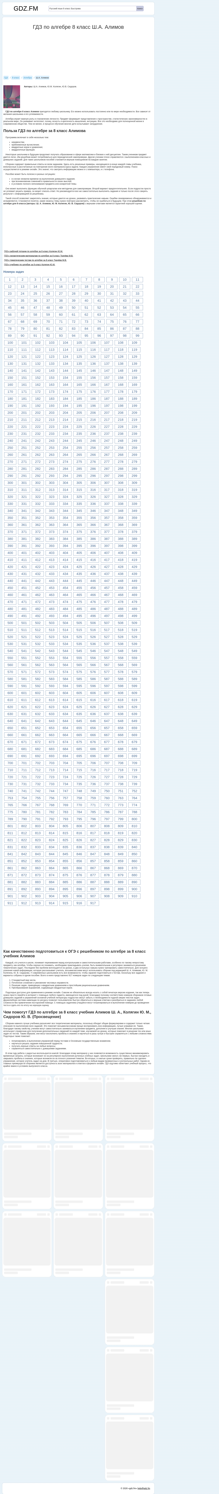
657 (107, 728)
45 (10, 307)
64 (112, 314)
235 (79, 434)
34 (10, 300)
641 (24, 721)
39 (73, 300)
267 (107, 455)
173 (51, 392)
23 (10, 293)
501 (24, 623)
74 (99, 322)
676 (93, 742)
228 (120, 427)
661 (24, 735)
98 (125, 336)
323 (51, 497)
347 (107, 511)
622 (38, 707)
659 (134, 728)
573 (51, 672)
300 (10, 483)
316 (93, 490)
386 (93, 539)
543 (51, 651)
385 (79, 539)
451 (24, 588)
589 (134, 679)
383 (51, 539)
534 (65, 644)
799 (120, 819)
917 (93, 903)
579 (134, 672)
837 (93, 847)
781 (38, 812)
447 (107, 581)
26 (48, 293)
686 (93, 749)
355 (79, 518)
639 (134, 714)
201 (24, 413)
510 (10, 630)
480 (10, 609)
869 (120, 868)
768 (51, 805)
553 (51, 658)
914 (51, 903)
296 (93, 476)
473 (51, 602)
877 (93, 875)
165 (79, 385)
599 (134, 686)
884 (51, 882)
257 (107, 448)
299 (134, 476)
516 (93, 630)
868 (107, 868)
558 (120, 658)
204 (65, 413)
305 (79, 483)
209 (134, 413)
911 (10, 903)
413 (51, 560)
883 (38, 882)
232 (38, 434)
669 (134, 735)
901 (10, 896)
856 (79, 861)
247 (107, 441)
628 (120, 707)
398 (120, 546)
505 (79, 623)
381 (24, 539)
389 (134, 539)
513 (51, 630)
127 (107, 357)
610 (10, 700)
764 (134, 798)
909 (120, 896)
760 (107, 798)
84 (86, 329)
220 (10, 427)
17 (73, 286)
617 (107, 700)
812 (24, 833)
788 (134, 812)
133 (51, 364)
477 (107, 602)
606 (93, 693)
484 (65, 609)
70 (48, 322)
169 (134, 385)
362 (38, 525)
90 (22, 336)
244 (65, 441)
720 (10, 777)
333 (51, 504)
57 (22, 314)
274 (65, 462)
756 (51, 798)
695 (79, 756)
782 (51, 812)
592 (38, 686)
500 (10, 623)
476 (93, 602)
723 (51, 777)
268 (120, 455)
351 (24, 518)
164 (65, 385)
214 (65, 420)
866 (79, 868)
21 (125, 286)
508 (120, 623)
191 (24, 406)
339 (134, 504)
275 (79, 462)
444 (65, 581)
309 (134, 483)
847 (93, 854)
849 (120, 854)
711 (24, 770)
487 (107, 609)
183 (51, 399)
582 (38, 679)
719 (134, 770)
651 (24, 728)
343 (51, 511)
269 (134, 455)
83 (73, 329)
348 (120, 511)
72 (73, 322)
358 (120, 518)
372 (38, 532)
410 (10, 560)
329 (134, 497)
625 (79, 707)
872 (24, 875)
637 (107, 714)
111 (24, 350)
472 (38, 602)
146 (93, 371)
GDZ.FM (26, 8)
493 (51, 616)
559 (134, 658)
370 (10, 532)
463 (51, 595)
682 (38, 749)
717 (107, 770)
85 (99, 329)
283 (51, 469)
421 (24, 567)
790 (24, 819)
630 (10, 714)
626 (93, 707)
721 (24, 777)
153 (51, 378)
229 (134, 427)
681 (24, 749)
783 (65, 812)
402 (38, 553)
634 (65, 714)
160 (10, 385)
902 (24, 896)
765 (10, 805)
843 (38, 854)
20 (112, 286)
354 (65, 518)
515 (79, 630)
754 (24, 798)
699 (134, 756)
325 (79, 497)
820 (134, 833)
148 (120, 371)
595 (79, 686)
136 (93, 364)
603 (51, 693)
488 (120, 609)
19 (99, 286)
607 (107, 693)
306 (93, 483)
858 (107, 861)
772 (107, 805)
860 (134, 861)
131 (24, 364)
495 (79, 616)
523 (51, 637)
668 (120, 735)
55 (137, 307)
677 (107, 742)
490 (10, 616)
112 (38, 350)
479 (134, 602)
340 (10, 511)
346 (93, 511)
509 (134, 623)
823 (38, 840)
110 (10, 350)
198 (120, 406)
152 (38, 378)
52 (99, 307)
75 (112, 322)
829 (120, 840)
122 (38, 357)
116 (93, 350)
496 (93, 616)
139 (134, 364)
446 (93, 581)
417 (107, 560)
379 (134, 532)
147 (107, 371)
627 (107, 707)
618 (120, 700)
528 (120, 637)
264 (65, 455)
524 (65, 637)
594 (65, 686)
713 (51, 770)
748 (79, 791)
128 (120, 357)
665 (79, 735)
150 (10, 378)
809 (120, 826)
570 (10, 672)
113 (51, 350)
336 (93, 504)
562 (38, 665)
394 (65, 546)
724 (65, 777)
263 (51, 455)
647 (107, 721)
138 (120, 364)
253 (51, 448)
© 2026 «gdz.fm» (129, 1488)
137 (107, 364)
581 (24, 679)
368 (120, 525)
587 (107, 679)
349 (134, 511)
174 (65, 392)
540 (10, 651)
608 (120, 693)
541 (24, 651)
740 (10, 791)
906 (79, 896)
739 (134, 784)
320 (10, 497)
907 (93, 896)
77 (137, 322)
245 (79, 441)
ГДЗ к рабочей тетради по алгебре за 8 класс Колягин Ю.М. (33, 251)
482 (38, 609)
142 (38, 371)
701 (24, 763)
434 (65, 574)
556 (93, 658)
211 (24, 420)
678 (120, 742)
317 (107, 490)
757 (65, 798)
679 (134, 742)
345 (79, 511)
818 (107, 833)
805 (65, 826)
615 (79, 700)
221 (24, 427)
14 (35, 286)
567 (107, 665)
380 (10, 539)
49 (61, 307)
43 (125, 300)
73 (86, 322)
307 (107, 483)
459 (134, 588)
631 (24, 714)
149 (134, 371)
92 (48, 336)
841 (10, 854)
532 (38, 644)
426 (93, 567)
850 (134, 854)
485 (79, 609)
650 (10, 728)
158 (120, 378)
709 (134, 763)
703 (51, 763)
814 (51, 833)
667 (107, 735)
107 (107, 343)
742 (38, 791)
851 (10, 861)
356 (93, 518)
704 (65, 763)
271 (24, 462)
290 (10, 476)
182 (38, 399)
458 (120, 588)
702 (38, 763)
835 (65, 847)
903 (38, 896)
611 (24, 700)
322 (38, 497)
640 (10, 721)
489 (134, 609)
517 (107, 630)
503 (51, 623)
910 (134, 896)
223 (51, 427)
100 (10, 343)
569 (134, 665)
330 (10, 504)
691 (24, 756)
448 (120, 581)
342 (38, 511)
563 (51, 665)
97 (112, 336)
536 (93, 644)
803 (38, 826)
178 (120, 392)
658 (120, 728)
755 (38, 798)
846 (79, 854)
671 (24, 742)
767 (38, 805)
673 (51, 742)
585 (79, 679)
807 (93, 826)
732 (38, 784)
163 (51, 385)
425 (79, 567)
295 (79, 476)
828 (107, 840)
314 (65, 490)
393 (51, 546)
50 (73, 307)
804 (51, 826)
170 (10, 392)
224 (65, 427)
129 (134, 357)
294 (65, 476)
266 (93, 455)
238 (120, 434)
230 (10, 434)
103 (51, 343)
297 (107, 476)
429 (134, 567)
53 (112, 307)
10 (125, 279)
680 (10, 749)
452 (38, 588)
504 (65, 623)
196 (93, 406)
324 (65, 497)
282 (38, 469)
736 (93, 784)
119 (134, 350)
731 (24, 784)
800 (134, 819)
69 (35, 322)
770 (79, 805)
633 (51, 714)
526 (93, 637)
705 (79, 763)
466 (93, 595)
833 (38, 847)
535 (79, 644)
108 (120, 343)
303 (51, 483)
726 (93, 777)
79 (22, 329)
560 (10, 665)
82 (61, 329)
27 (61, 293)
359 (134, 518)
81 (48, 329)
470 (10, 602)
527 (107, 637)
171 (24, 392)
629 (134, 707)
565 (79, 665)
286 (93, 469)
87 (125, 329)
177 (107, 392)
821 (10, 840)
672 (38, 742)
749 (93, 791)
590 (10, 686)
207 (107, 413)
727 (107, 777)
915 (65, 903)
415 (79, 560)
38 (61, 300)
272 (38, 462)
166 (93, 385)
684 (65, 749)
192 (38, 406)
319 (134, 490)
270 (10, 462)
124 (65, 357)
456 (93, 588)
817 (93, 833)
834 (51, 847)
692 (38, 756)
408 (120, 553)
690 (10, 756)
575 (79, 672)
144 (65, 371)
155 (79, 378)
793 (65, 819)
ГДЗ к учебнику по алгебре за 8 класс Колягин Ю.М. (29, 264)
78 (10, 329)
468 (120, 595)
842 (24, 854)
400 (10, 553)
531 (24, 644)
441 (24, 581)
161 (24, 385)
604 (65, 693)
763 (120, 798)
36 (35, 300)
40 (86, 300)
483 (51, 609)
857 (93, 861)
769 (65, 805)
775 (10, 812)
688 (120, 749)
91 (35, 336)
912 (24, 903)
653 (51, 728)
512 (38, 630)
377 (107, 532)
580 (10, 679)
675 (79, 742)
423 (51, 567)
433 (51, 574)
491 (24, 616)
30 (99, 293)
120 (10, 357)
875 (65, 875)
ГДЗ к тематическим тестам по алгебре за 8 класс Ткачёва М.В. (35, 260)
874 (51, 875)
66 (137, 314)
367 (107, 525)
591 (24, 686)
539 (134, 644)
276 (93, 462)
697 (107, 756)
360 (10, 525)
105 (79, 343)
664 (65, 735)
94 (73, 336)
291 (24, 476)
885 (65, 882)
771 (93, 805)
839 (120, 847)
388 (120, 539)
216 (93, 420)
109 (134, 343)
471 (24, 602)
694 (65, 756)
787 (120, 812)
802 (24, 826)
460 (10, 595)
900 (134, 889)
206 (93, 413)
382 (38, 539)
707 (107, 763)
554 (65, 658)
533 (51, 644)
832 (24, 847)
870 (134, 868)
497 (107, 616)
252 (38, 448)
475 (79, 602)
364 (65, 525)
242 (38, 441)
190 (10, 406)
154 (65, 378)
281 (24, 469)
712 (38, 770)
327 (107, 497)
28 (73, 293)
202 (38, 413)
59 (48, 314)
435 (79, 574)
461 (24, 595)
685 (79, 749)
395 (79, 546)
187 (107, 399)
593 (51, 686)
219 (134, 420)
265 (79, 455)
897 (93, 889)
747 (65, 791)
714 (65, 770)
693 (51, 756)
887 (93, 882)
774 (134, 805)
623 (51, 707)
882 (24, 882)
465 (79, 595)
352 (38, 518)
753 (10, 798)
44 (137, 300)
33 (137, 293)
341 (24, 511)
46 (22, 307)
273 (51, 462)
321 (24, 497)
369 (134, 525)
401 (24, 553)
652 (38, 728)
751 (120, 791)
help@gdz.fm (143, 1488)
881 (10, 882)
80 (35, 329)
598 (120, 686)
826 (79, 840)
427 (107, 567)
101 (24, 343)
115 (79, 350)
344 (65, 511)
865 (65, 868)
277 (107, 462)
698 (120, 756)
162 (38, 385)
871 (10, 875)
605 (79, 693)
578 (120, 672)
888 (107, 882)
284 (65, 469)
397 (107, 546)
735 (79, 784)
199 (134, 406)
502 (38, 623)
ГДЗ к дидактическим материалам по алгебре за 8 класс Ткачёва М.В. (38, 256)
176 (93, 392)
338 (120, 504)
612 (38, 700)
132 (38, 364)
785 (93, 812)
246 (93, 441)
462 (38, 595)
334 (65, 504)
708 (120, 763)
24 (22, 293)
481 (24, 609)
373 (51, 532)
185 (79, 399)
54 (125, 307)
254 (65, 448)
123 (51, 357)
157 (107, 378)
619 (134, 700)
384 (65, 539)
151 (24, 378)
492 (38, 616)
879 (120, 875)
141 (24, 371)
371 (24, 532)
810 (134, 826)
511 (24, 630)
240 (10, 441)
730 (10, 784)
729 (134, 777)
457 (107, 588)
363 (51, 525)
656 (93, 728)
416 (93, 560)
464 (65, 595)
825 (65, 840)
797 (107, 819)
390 (10, 546)
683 (51, 749)
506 (93, 623)
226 (93, 427)
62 (86, 314)
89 (10, 336)
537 (107, 644)
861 (10, 868)
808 (107, 826)
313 (51, 490)
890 (134, 882)
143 (51, 371)
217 (107, 420)
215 (79, 420)
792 (51, 819)
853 (38, 861)
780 (24, 812)
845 (65, 854)
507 (107, 623)
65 (125, 314)
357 (107, 518)
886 (79, 882)
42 (112, 300)
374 (65, 532)
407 (107, 553)
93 (61, 336)
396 (93, 546)
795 (79, 819)
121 (24, 357)
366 (93, 525)
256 (93, 448)
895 (65, 889)
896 (79, 889)
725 (79, 777)
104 (65, 343)
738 (120, 784)
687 (107, 749)
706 (93, 763)
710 (10, 770)
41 (99, 300)
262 (38, 455)
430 (10, 574)
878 (107, 875)
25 (35, 293)
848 (107, 854)
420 (10, 567)
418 (120, 560)
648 (120, 721)
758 (79, 798)
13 (22, 286)
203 (51, 413)
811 (10, 833)
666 (93, 735)
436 (93, 574)
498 (120, 616)
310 (10, 490)
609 (134, 693)
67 (10, 322)
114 (65, 350)
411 (24, 560)
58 (35, 314)
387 (107, 539)
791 (38, 819)
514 (65, 630)
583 (51, 679)
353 (51, 518)
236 (93, 434)
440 (10, 581)
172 (38, 392)
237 (107, 434)
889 (120, 882)
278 (120, 462)
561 (24, 665)
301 (24, 483)
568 (120, 665)
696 (93, 756)
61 (73, 314)
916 (79, 903)
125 (79, 357)
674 (65, 742)
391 (24, 546)
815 (65, 833)
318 (120, 490)
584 (65, 679)
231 (24, 434)
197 (107, 406)
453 (51, 588)
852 (24, 861)
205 (79, 413)
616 (93, 700)
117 (107, 350)
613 (51, 700)
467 (107, 595)
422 (38, 567)
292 (38, 476)
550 (10, 658)
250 (10, 448)
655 (79, 728)
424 (65, 567)
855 (65, 861)
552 (38, 658)
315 (79, 490)
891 (10, 889)
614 (65, 700)
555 (79, 658)
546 (93, 651)
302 (38, 483)
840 (134, 847)
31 (112, 293)
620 (10, 707)
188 (120, 399)
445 (79, 581)
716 (93, 770)
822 (24, 840)
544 (65, 651)
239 (134, 434)
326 (93, 497)
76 (125, 322)
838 (107, 847)
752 (134, 791)
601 (24, 693)
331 (24, 504)
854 (51, 861)
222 (38, 427)
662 (38, 735)
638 (120, 714)
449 (134, 581)
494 (65, 616)
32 (125, 293)
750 (107, 791)
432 (38, 574)
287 (107, 469)
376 (93, 532)
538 (120, 644)
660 (10, 735)
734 (65, 784)
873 (38, 875)
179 (134, 392)
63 (99, 314)
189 (134, 399)
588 (120, 679)
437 (107, 574)
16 (61, 286)
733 (51, 784)
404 (65, 553)
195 (79, 406)
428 (120, 567)
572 (38, 672)
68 (22, 322)
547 (107, 651)
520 (10, 637)
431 (24, 574)
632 (38, 714)
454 (65, 588)
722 (38, 777)
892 (24, 889)
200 (10, 413)
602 (38, 693)
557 (107, 658)
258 (120, 448)
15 (48, 286)
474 (65, 602)
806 (79, 826)
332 (38, 504)
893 (38, 889)
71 (61, 322)
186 (93, 399)
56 (10, 314)
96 (99, 336)
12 (10, 286)
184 (65, 399)
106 (93, 343)
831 (10, 847)
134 (65, 364)
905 (65, 896)
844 (51, 854)
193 (51, 406)
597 (107, 686)
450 (10, 588)
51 (86, 307)
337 (107, 504)
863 (38, 868)
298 (120, 476)
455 (79, 588)
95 (86, 336)
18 (86, 286)
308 (120, 483)
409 (134, 553)
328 (120, 497)
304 (65, 483)
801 (10, 826)
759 (93, 798)
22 (137, 286)
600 (10, 693)
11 (137, 279)
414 (65, 560)
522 (38, 637)
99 (137, 336)
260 (10, 455)
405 (79, 553)
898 (107, 889)
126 (93, 357)
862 (24, 868)
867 (93, 868)
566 (93, 665)
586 (93, 679)
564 (65, 665)
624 (65, 707)
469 (134, 595)
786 (107, 812)
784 (79, 812)
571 (24, 672)
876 (79, 875)
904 (51, 896)
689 (134, 749)
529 (134, 637)
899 (120, 889)
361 (24, 525)
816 (79, 833)
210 (10, 420)
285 (79, 469)
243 (51, 441)
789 (10, 819)
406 (93, 553)
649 (134, 721)
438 (120, 574)
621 (24, 707)
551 (24, 658)
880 (134, 875)
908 (107, 896)
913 (38, 903)
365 (79, 525)
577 (107, 672)
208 (120, 413)
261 (24, 455)
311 (24, 490)
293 (51, 476)
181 (24, 399)
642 (38, 721)
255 (79, 448)
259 (134, 448)
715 (79, 770)
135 (79, 364)
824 (51, 840)
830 (134, 840)
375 (79, 532)
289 (134, 469)
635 (79, 714)
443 (51, 581)
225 (79, 427)
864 (51, 868)
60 (61, 314)
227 (107, 427)
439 (134, 574)
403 (51, 553)
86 (112, 329)
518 (120, 630)
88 (137, 329)
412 (38, 560)
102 (38, 343)
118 (120, 350)
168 (120, 385)
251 (24, 448)
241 (24, 441)
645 (79, 721)
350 (10, 518)
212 (38, 420)
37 (48, 300)
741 (24, 791)
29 (86, 293)
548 (120, 651)
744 (51, 791)
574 (65, 672)
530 (10, 644)
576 (93, 672)
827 (93, 840)
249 (134, 441)
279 (134, 462)
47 (35, 307)
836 (79, 847)
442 (38, 581)
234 (65, 434)
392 (38, 546)
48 (48, 307)
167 (107, 385)
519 (134, 630)
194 (65, 406)
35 (22, 300)
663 (51, 735)
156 (93, 378)
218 (120, 420)
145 (79, 371)
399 (134, 546)
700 (10, 763)
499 (134, 616)
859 (120, 861)
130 (10, 364)
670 (10, 742)
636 (93, 714)
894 (51, 889)
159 (134, 378)
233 (51, 434)
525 (79, 637)
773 (120, 805)
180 (10, 399)
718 (120, 770)
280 (10, 469)
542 (38, 651)
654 (65, 728)
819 (120, 833)
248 (120, 441)
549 (134, 651)
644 (65, 721)
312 (38, 490)
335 (79, 504)
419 (134, 560)
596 (93, 686)
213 (51, 420)
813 (38, 833)
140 (10, 371)
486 (93, 609)
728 (120, 777)
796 (93, 819)
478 (120, 602)
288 (120, 469)
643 (51, 721)
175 (79, 392)
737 (107, 784)
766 (24, 805)
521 (24, 637)
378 (120, 532)
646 (93, 721)
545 (79, 651)
